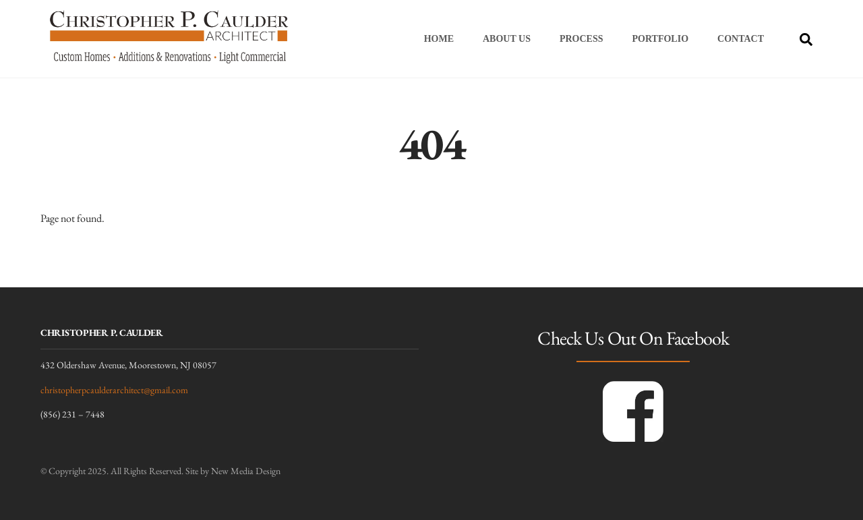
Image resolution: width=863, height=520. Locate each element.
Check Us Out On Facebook (633, 338)
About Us (507, 39)
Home (439, 39)
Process (581, 39)
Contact (740, 39)
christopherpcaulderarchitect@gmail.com (114, 390)
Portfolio (660, 39)
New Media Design (245, 471)
